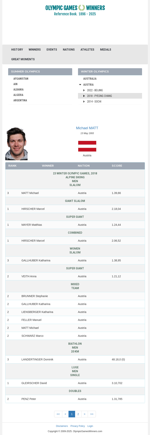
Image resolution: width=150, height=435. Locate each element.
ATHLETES (87, 49)
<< (58, 414)
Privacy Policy (77, 426)
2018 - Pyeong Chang (99, 95)
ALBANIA (18, 89)
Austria (88, 84)
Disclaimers (62, 426)
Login (90, 426)
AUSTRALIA (89, 78)
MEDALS (105, 49)
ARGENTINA (20, 100)
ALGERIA (18, 94)
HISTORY (17, 49)
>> (91, 414)
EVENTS (52, 49)
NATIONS (69, 49)
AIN (15, 84)
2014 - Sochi (94, 101)
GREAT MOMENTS (23, 59)
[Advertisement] (75, 33)
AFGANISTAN (20, 78)
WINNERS (35, 49)
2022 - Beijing (95, 90)
